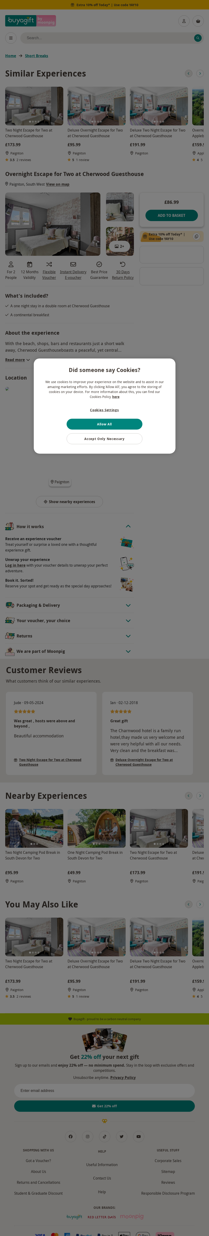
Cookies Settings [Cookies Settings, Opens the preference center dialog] (104, 410)
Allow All (104, 424)
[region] (104, 406)
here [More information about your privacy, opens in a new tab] (115, 396)
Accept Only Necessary (104, 438)
